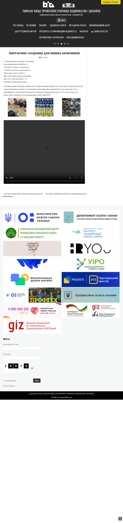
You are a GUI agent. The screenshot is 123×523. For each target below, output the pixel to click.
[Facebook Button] (54, 43)
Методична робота (77, 25)
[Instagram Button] (58, 43)
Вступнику (31, 25)
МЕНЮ (63, 20)
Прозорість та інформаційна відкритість (58, 31)
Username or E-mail (10, 344)
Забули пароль (9, 386)
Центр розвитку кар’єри (25, 31)
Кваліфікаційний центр (99, 25)
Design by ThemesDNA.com (61, 397)
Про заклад (18, 25)
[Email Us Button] (64, 43)
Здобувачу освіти (58, 25)
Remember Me (10, 381)
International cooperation (51, 37)
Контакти (84, 31)
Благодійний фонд (75, 37)
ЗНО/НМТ (43, 25)
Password (7, 354)
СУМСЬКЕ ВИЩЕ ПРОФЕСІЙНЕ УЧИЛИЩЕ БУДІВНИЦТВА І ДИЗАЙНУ (61, 11)
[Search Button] (68, 43)
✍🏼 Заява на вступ (99, 31)
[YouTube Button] (61, 43)
